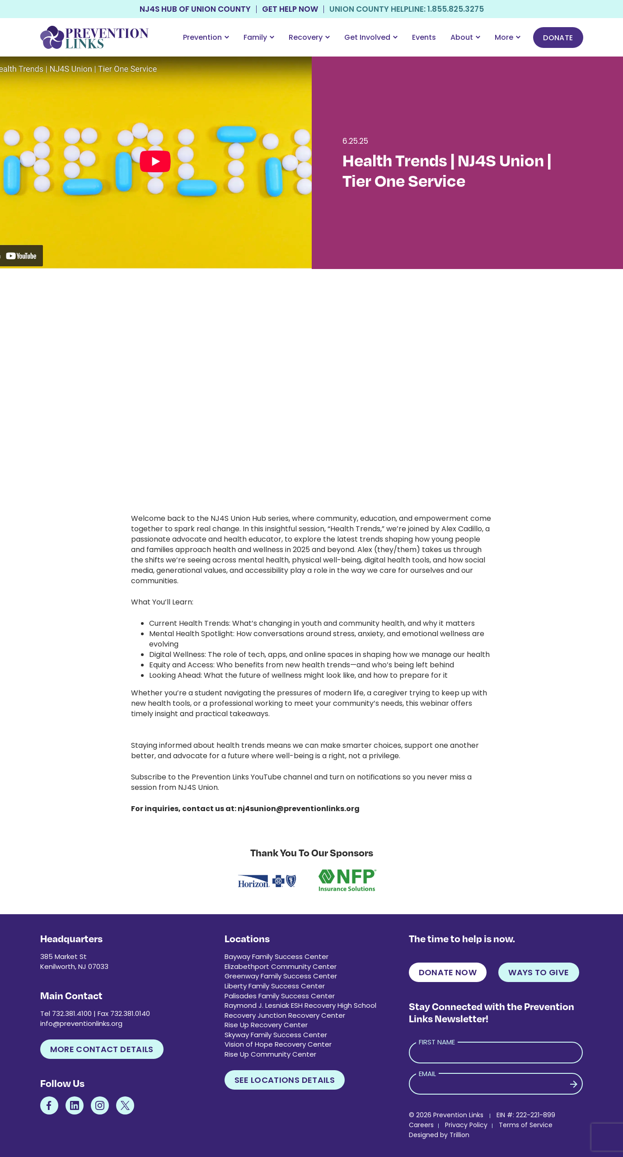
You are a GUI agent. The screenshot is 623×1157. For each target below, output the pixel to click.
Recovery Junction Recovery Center (285, 1015)
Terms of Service (526, 1124)
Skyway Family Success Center (276, 1034)
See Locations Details (284, 1080)
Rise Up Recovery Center (266, 1024)
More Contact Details (102, 1049)
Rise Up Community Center (270, 1054)
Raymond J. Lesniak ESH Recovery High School (300, 1005)
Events (424, 37)
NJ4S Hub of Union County (195, 9)
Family (259, 37)
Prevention (206, 37)
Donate (558, 38)
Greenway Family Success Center (281, 976)
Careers (421, 1124)
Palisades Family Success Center (280, 996)
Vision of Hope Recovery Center (278, 1044)
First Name (437, 1042)
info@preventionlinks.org (81, 1023)
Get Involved (371, 37)
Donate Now (448, 972)
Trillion (459, 1134)
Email (427, 1073)
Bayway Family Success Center (276, 956)
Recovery (309, 37)
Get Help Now (290, 9)
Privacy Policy (466, 1124)
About (465, 37)
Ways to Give (538, 972)
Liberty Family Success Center (275, 986)
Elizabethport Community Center (281, 966)
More (507, 37)
